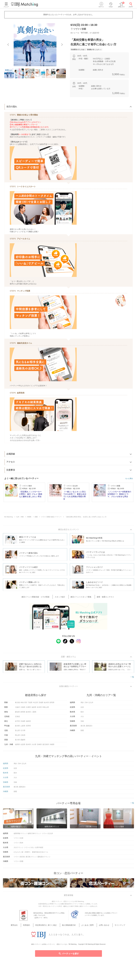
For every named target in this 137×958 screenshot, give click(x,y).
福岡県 (17, 746)
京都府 (22, 708)
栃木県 (46, 704)
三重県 (33, 713)
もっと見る (129, 478)
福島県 (28, 722)
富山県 (17, 732)
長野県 (28, 727)
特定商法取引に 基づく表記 (49, 924)
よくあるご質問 (85, 924)
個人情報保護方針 (70, 924)
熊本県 (28, 746)
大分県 (33, 746)
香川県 (17, 741)
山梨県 (22, 727)
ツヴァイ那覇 (18, 863)
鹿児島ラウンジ (31, 858)
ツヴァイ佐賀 (18, 839)
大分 (82, 718)
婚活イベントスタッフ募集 (80, 597)
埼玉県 (35, 704)
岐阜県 (28, 713)
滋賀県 (33, 708)
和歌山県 (45, 708)
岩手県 (17, 722)
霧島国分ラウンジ (43, 858)
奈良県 (39, 708)
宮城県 (22, 722)
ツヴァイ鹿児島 (19, 858)
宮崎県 (39, 746)
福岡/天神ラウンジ (34, 835)
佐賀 (82, 708)
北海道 (17, 718)
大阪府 (17, 708)
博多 (82, 704)
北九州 (90, 704)
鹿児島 (83, 727)
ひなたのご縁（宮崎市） (22, 853)
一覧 (132, 678)
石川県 (22, 732)
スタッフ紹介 (62, 597)
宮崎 (82, 722)
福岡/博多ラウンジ (20, 835)
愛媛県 (22, 741)
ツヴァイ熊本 (18, 844)
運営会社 (22, 924)
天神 (86, 704)
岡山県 (17, 736)
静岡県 (22, 713)
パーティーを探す (68, 953)
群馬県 (52, 704)
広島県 (22, 736)
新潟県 (17, 727)
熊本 (82, 713)
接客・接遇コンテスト (102, 597)
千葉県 (30, 704)
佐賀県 (22, 746)
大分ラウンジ (18, 849)
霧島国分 (89, 727)
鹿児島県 (45, 746)
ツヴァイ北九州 (47, 835)
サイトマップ (113, 924)
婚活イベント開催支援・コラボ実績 (40, 597)
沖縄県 (52, 746)
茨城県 (41, 704)
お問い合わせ (99, 924)
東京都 (17, 704)
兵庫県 (28, 708)
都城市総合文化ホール (40, 853)
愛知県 (17, 713)
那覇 (82, 732)
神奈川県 (23, 704)
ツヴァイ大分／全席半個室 (33, 849)
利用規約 (32, 924)
